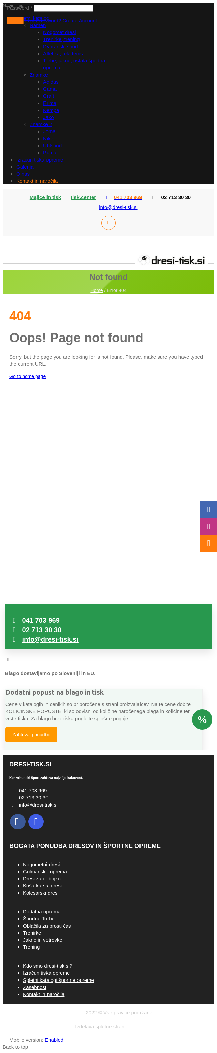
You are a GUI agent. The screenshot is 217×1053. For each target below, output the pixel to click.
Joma (49, 131)
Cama (50, 89)
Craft (48, 96)
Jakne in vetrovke (42, 940)
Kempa (51, 110)
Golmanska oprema (45, 871)
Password (19, 8)
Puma (49, 152)
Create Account (79, 20)
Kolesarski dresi (41, 893)
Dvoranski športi (61, 46)
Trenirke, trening (61, 39)
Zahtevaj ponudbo (31, 734)
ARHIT (134, 1026)
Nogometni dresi (41, 864)
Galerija (25, 167)
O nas (23, 174)
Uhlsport (52, 145)
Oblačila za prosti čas (47, 926)
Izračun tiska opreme (39, 160)
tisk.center (83, 197)
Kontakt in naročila (37, 181)
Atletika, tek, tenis (63, 53)
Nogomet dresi (59, 32)
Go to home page (27, 376)
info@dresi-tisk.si (118, 207)
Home (96, 290)
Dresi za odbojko (42, 878)
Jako (48, 117)
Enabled (54, 1040)
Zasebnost (34, 987)
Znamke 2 (41, 124)
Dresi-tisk (74, 1012)
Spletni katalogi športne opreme (58, 980)
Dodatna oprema (42, 911)
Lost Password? (43, 20)
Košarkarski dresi (42, 885)
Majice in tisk (45, 197)
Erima (49, 103)
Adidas (51, 82)
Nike (48, 138)
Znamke (39, 75)
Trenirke (32, 933)
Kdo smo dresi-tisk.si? (47, 966)
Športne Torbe (39, 919)
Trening (31, 947)
